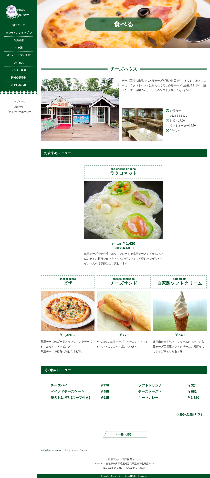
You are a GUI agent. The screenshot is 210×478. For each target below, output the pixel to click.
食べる (69, 452)
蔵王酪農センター (18, 23)
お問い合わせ (18, 101)
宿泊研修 (19, 56)
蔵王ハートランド (17, 71)
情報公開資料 (18, 94)
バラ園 (19, 64)
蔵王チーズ (18, 41)
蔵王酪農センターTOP (52, 452)
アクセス (19, 79)
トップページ (18, 118)
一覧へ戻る (125, 435)
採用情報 (19, 123)
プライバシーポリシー (18, 128)
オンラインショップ (17, 49)
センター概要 (18, 86)
